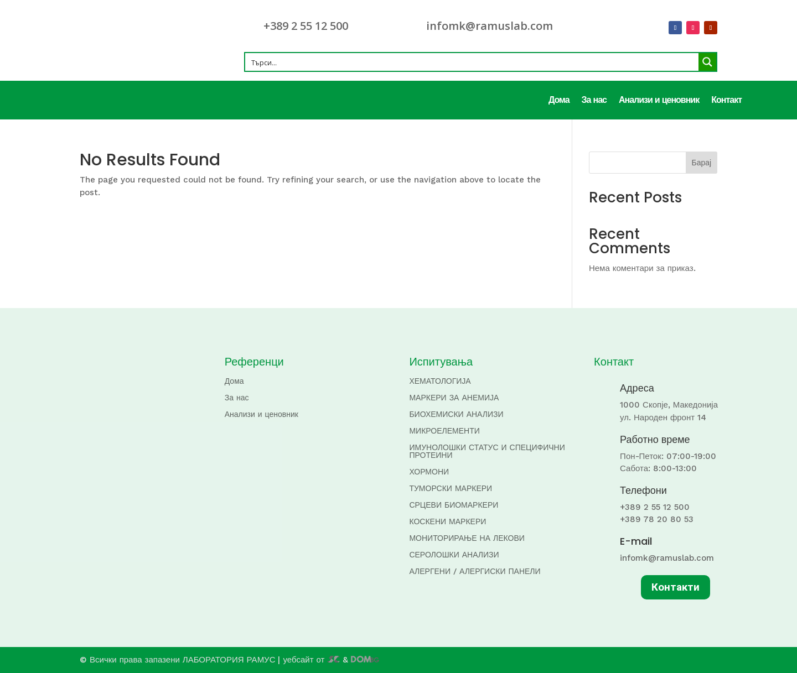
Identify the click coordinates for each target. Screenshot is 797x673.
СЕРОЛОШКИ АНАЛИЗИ (454, 555)
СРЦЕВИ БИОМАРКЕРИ (453, 505)
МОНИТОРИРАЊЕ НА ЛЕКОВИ (466, 538)
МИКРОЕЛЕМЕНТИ (444, 431)
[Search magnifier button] (707, 62)
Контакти (675, 587)
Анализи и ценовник (659, 100)
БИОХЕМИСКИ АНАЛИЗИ (456, 414)
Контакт (726, 100)
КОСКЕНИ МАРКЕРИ (447, 522)
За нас (594, 100)
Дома (559, 100)
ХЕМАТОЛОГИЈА (439, 381)
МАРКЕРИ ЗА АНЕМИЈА (454, 398)
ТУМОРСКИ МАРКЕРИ (450, 488)
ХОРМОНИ (429, 472)
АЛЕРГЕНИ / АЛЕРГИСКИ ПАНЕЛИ (474, 571)
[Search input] (472, 62)
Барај (702, 162)
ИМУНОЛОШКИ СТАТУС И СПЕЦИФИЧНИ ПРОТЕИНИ (487, 452)
